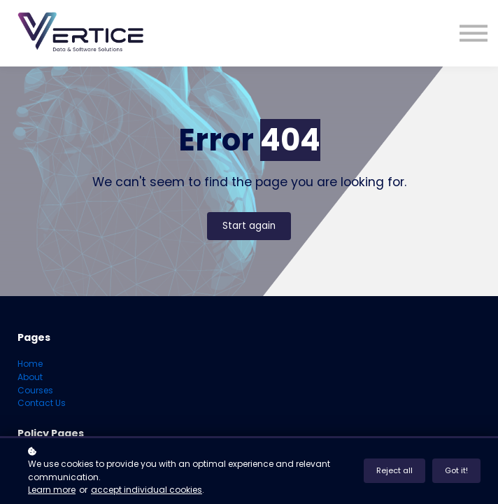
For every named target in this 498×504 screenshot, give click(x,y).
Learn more (52, 490)
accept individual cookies (146, 490)
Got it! (456, 470)
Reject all (394, 470)
